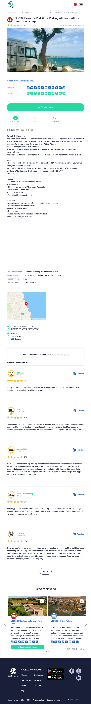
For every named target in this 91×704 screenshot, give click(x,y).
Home (9, 13)
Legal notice (13, 700)
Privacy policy (38, 700)
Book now (45, 107)
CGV (28, 700)
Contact (55, 119)
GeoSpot (37, 686)
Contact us (38, 675)
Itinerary (15, 119)
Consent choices (53, 700)
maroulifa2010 (79, 25)
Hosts (23, 686)
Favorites (35, 119)
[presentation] (10, 50)
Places (16, 13)
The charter (26, 680)
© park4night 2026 (75, 700)
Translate (78, 373)
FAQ (23, 691)
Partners (37, 680)
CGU (22, 700)
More (45, 571)
